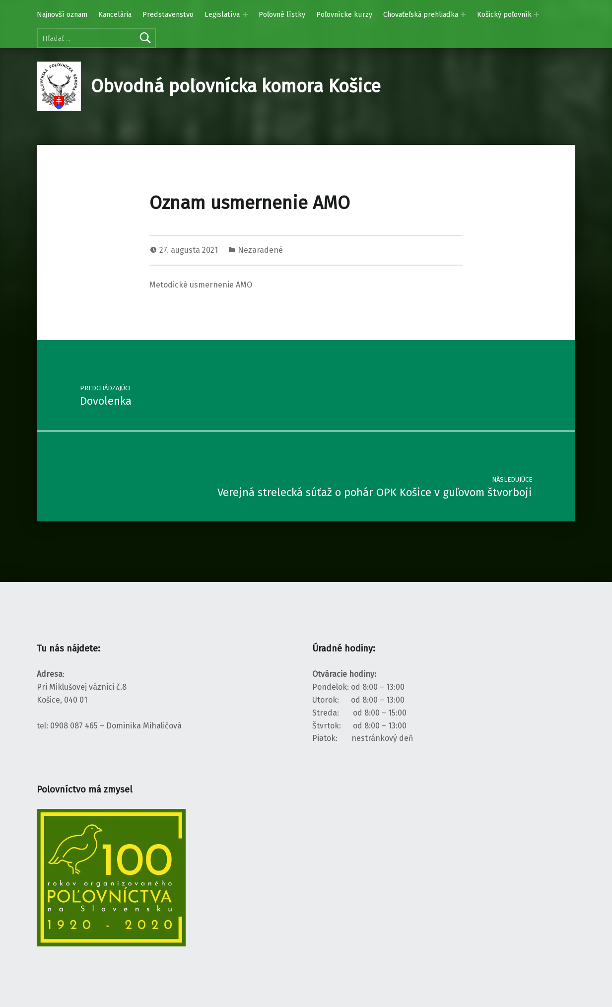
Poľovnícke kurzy (344, 14)
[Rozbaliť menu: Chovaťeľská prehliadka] (463, 14)
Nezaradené (260, 250)
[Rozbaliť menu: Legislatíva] (245, 14)
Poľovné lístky (282, 14)
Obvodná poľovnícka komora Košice (236, 86)
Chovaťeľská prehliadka (420, 14)
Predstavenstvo (168, 14)
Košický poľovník (504, 14)
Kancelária (115, 14)
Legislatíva (222, 14)
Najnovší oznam (62, 14)
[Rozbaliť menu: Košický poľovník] (536, 14)
